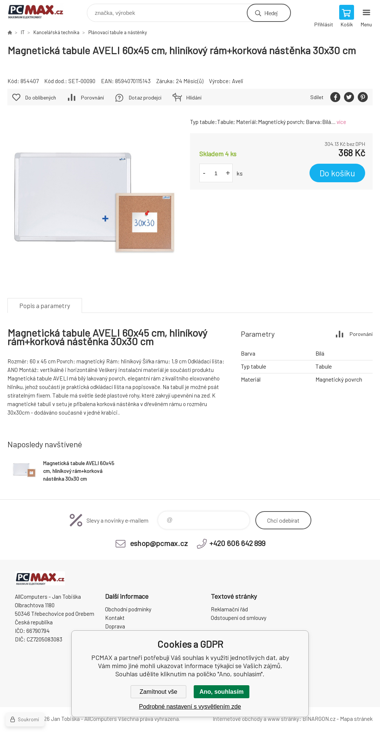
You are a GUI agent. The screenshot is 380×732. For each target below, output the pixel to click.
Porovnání (92, 97)
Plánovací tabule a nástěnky (117, 32)
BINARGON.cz (318, 718)
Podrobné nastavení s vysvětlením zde (190, 706)
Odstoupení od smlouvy (238, 617)
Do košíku (337, 173)
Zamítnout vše (158, 692)
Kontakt (115, 617)
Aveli (237, 81)
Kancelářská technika (56, 32)
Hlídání (194, 97)
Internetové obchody (237, 718)
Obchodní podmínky (128, 609)
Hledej (271, 12)
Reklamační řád (229, 609)
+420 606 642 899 (237, 543)
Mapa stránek (356, 718)
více (341, 121)
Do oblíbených (40, 97)
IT (22, 32)
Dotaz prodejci (145, 97)
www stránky (283, 718)
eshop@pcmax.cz (159, 543)
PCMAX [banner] (40, 11)
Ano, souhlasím (221, 692)
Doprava (115, 626)
